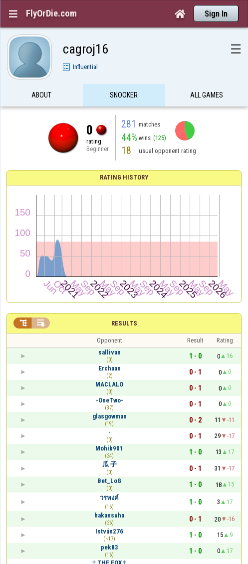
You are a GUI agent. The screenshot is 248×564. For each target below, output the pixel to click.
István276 (109, 531)
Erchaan (109, 368)
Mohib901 (109, 448)
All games (206, 96)
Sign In (216, 13)
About (41, 96)
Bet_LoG (109, 480)
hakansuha (109, 515)
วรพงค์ (109, 498)
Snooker (124, 96)
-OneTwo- (109, 400)
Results (124, 323)
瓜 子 (109, 464)
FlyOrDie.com (51, 13)
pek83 (109, 547)
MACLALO (109, 384)
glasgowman (109, 416)
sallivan (109, 352)
